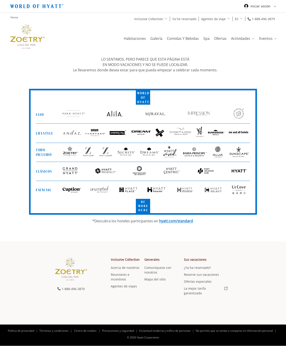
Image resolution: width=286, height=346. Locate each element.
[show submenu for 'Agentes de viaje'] (228, 18)
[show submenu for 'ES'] (241, 18)
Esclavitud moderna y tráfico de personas (165, 331)
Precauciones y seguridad (118, 331)
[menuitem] (127, 276)
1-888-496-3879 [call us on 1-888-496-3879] (263, 19)
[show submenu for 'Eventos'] (275, 38)
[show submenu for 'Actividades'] (253, 38)
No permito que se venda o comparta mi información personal (234, 331)
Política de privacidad (21, 331)
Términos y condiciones (54, 331)
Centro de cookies (85, 331)
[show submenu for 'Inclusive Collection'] (166, 18)
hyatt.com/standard (176, 221)
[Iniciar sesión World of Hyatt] (260, 6)
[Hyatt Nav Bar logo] (37, 7)
